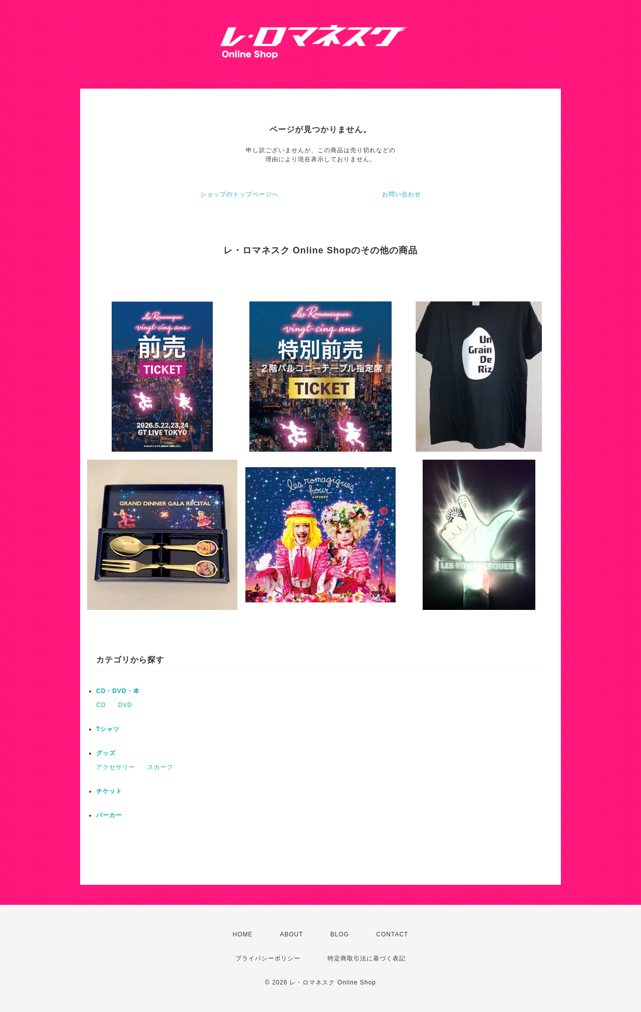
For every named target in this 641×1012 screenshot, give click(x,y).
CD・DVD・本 (118, 691)
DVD (125, 705)
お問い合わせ (401, 194)
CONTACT (392, 934)
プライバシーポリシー (267, 958)
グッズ (106, 753)
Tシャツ (108, 729)
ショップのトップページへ (239, 194)
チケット (109, 791)
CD (101, 705)
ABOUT (291, 934)
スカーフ (160, 767)
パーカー (109, 815)
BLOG (340, 934)
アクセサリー (115, 767)
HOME (243, 934)
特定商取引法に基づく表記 (367, 958)
